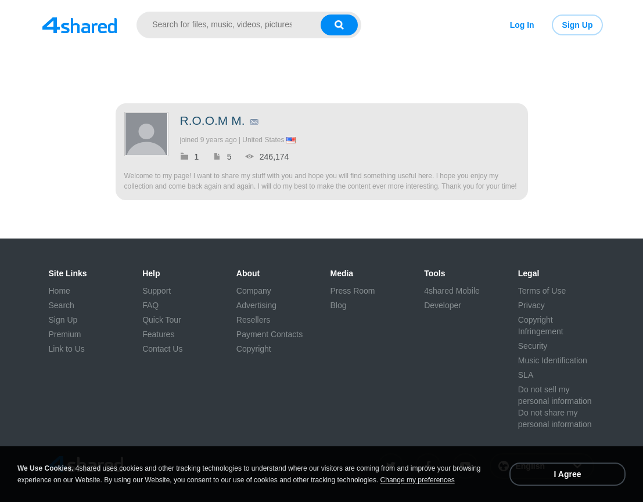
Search (61, 305)
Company (253, 290)
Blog (338, 305)
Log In (522, 25)
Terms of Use (542, 290)
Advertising (256, 305)
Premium (65, 334)
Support (156, 290)
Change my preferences (417, 480)
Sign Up (577, 25)
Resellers (253, 319)
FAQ (150, 305)
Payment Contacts (269, 334)
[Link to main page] (79, 25)
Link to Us (67, 348)
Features (158, 334)
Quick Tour (161, 319)
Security (533, 346)
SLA (525, 375)
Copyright (253, 348)
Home (59, 290)
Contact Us (162, 348)
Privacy (531, 305)
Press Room (352, 290)
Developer (442, 305)
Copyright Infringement (540, 325)
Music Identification (552, 360)
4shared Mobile (452, 290)
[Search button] (339, 25)
